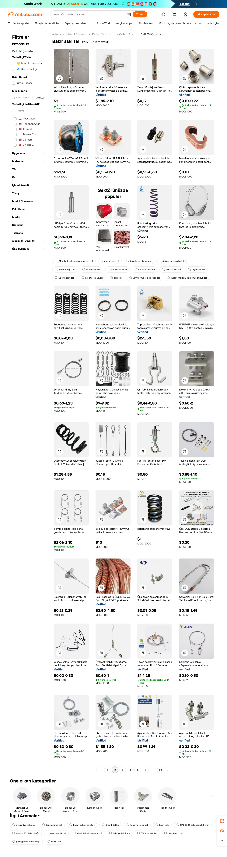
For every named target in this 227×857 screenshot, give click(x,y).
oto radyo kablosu (23, 824)
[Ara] (140, 14)
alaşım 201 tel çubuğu (25, 833)
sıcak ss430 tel (117, 269)
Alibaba (56, 34)
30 (160, 770)
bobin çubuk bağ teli (82, 824)
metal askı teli (109, 261)
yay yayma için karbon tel (144, 277)
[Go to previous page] (99, 770)
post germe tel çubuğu (26, 841)
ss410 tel (54, 841)
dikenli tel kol (110, 824)
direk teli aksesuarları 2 (87, 833)
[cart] (175, 14)
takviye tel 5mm (119, 833)
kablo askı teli (91, 269)
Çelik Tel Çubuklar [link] (151, 34)
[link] (222, 821)
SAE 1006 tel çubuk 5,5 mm (192, 824)
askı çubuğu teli (65, 269)
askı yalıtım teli (64, 277)
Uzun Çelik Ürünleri (124, 34)
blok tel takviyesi (92, 277)
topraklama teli (52, 824)
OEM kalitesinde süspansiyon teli (74, 261)
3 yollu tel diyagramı (139, 261)
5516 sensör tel (147, 833)
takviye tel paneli (137, 824)
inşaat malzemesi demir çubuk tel (187, 277)
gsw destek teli (56, 833)
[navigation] (29, 402)
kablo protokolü (144, 269)
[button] (129, 14)
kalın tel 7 (162, 824)
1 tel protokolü (171, 269)
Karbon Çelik (99, 34)
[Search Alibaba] (89, 14)
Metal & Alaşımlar (76, 34)
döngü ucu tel (173, 833)
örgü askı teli (196, 269)
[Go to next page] (168, 770)
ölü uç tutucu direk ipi (172, 261)
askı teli (116, 277)
